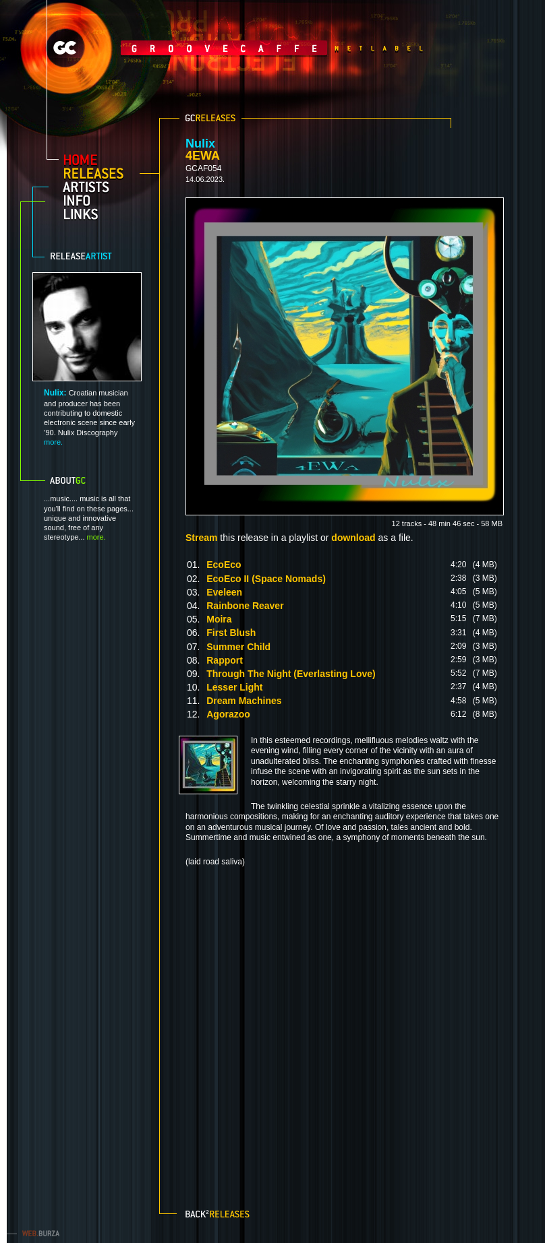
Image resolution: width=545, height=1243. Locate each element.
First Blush (231, 632)
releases (99, 173)
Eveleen (224, 592)
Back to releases (218, 1213)
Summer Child (238, 646)
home (99, 159)
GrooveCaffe (188, 48)
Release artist (90, 256)
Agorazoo (228, 714)
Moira (218, 619)
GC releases (210, 118)
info (99, 200)
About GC (84, 480)
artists (99, 186)
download (353, 537)
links (99, 213)
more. (53, 442)
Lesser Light (234, 687)
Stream (201, 537)
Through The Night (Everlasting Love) (290, 673)
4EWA (202, 156)
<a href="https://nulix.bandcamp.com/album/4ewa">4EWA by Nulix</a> (344, 1030)
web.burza (37, 1233)
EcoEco (223, 564)
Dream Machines (243, 700)
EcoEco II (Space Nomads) (266, 578)
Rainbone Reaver (244, 605)
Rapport (224, 660)
